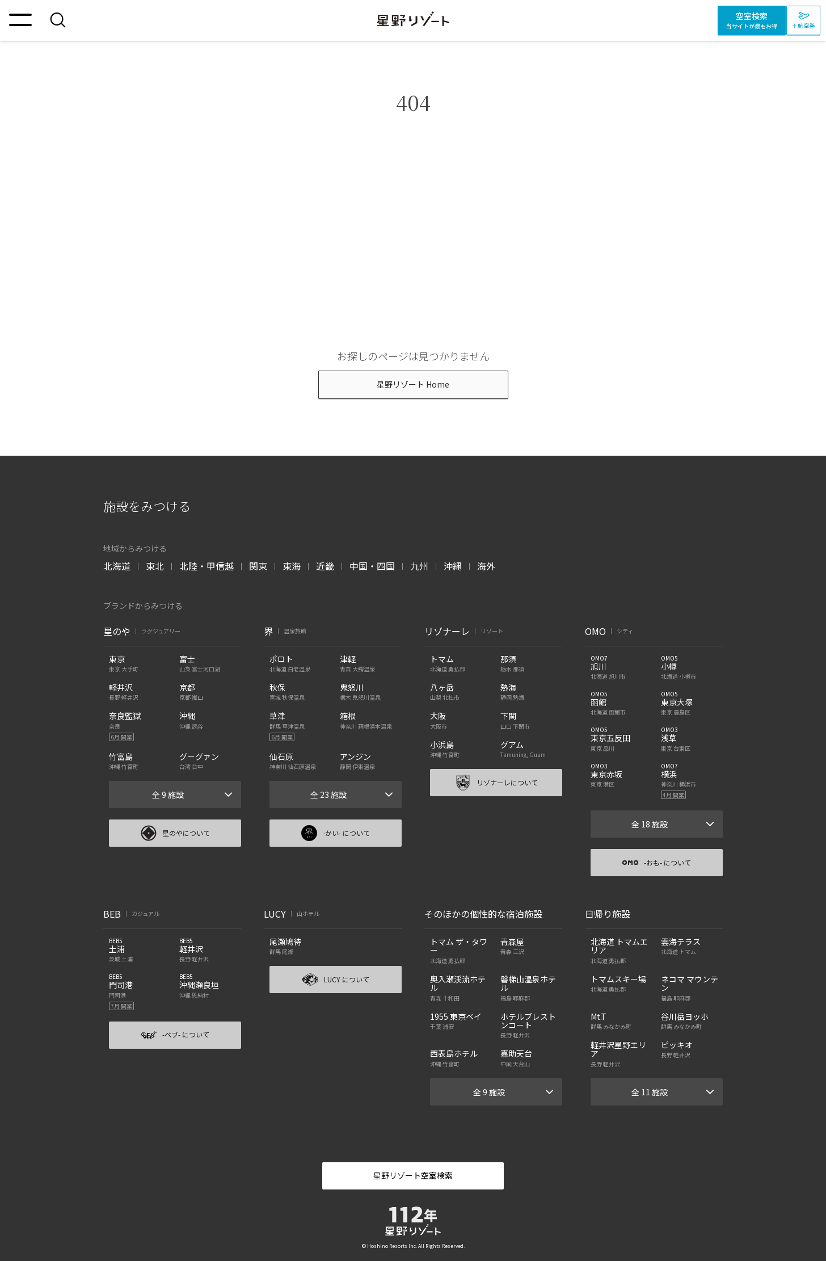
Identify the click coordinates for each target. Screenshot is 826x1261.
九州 (419, 566)
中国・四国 (372, 566)
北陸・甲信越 (206, 566)
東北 (155, 566)
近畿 (325, 566)
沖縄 (453, 566)
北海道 (116, 566)
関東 (258, 566)
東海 (292, 566)
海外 (486, 566)
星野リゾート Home (413, 384)
